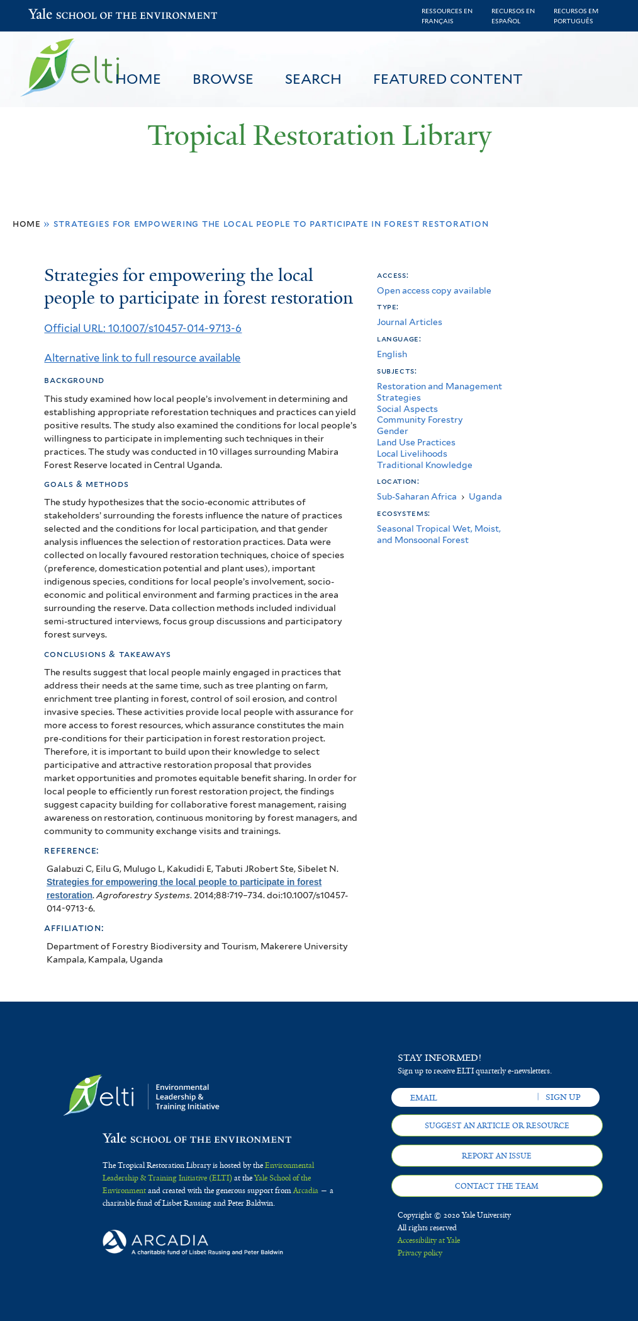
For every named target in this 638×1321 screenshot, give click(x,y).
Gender (392, 431)
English (392, 354)
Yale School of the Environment (61, 15)
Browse (223, 79)
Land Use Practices (416, 442)
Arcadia (305, 1191)
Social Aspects (407, 409)
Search (313, 79)
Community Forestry (420, 420)
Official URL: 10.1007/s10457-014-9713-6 (143, 328)
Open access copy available (434, 290)
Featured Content (448, 79)
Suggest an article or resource (497, 1126)
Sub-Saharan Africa (417, 496)
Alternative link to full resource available (142, 358)
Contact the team (497, 1186)
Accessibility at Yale (429, 1240)
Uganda (485, 496)
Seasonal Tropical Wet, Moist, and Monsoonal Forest (439, 534)
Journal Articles (409, 322)
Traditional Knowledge (425, 465)
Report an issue (497, 1156)
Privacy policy (420, 1253)
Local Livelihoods (412, 454)
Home (138, 79)
